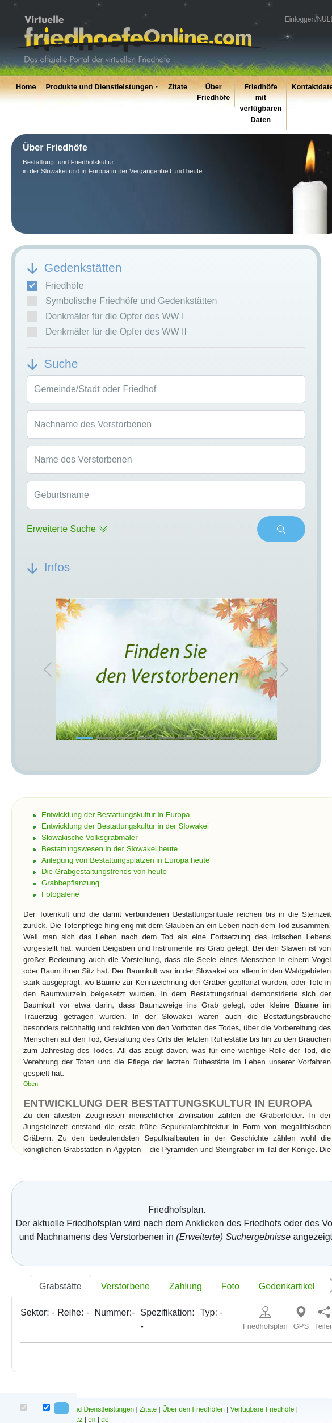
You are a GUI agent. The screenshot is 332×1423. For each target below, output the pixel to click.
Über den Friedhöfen (193, 1409)
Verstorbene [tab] (125, 1286)
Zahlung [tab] (185, 1286)
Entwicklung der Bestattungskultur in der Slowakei (125, 826)
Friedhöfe (55, 286)
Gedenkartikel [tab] (287, 1286)
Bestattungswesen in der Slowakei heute (109, 848)
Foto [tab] (230, 1286)
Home (26, 86)
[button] (48, 669)
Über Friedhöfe (213, 92)
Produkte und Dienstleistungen (99, 86)
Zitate (177, 86)
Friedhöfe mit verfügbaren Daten (260, 103)
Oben (30, 1083)
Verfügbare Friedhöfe (262, 1409)
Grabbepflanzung (70, 883)
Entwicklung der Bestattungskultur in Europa (115, 814)
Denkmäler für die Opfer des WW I (105, 316)
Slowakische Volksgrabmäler (89, 837)
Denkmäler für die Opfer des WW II (107, 332)
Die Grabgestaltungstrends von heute (104, 871)
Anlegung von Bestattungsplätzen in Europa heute (125, 860)
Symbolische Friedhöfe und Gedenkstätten (122, 301)
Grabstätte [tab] (60, 1286)
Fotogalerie (60, 894)
